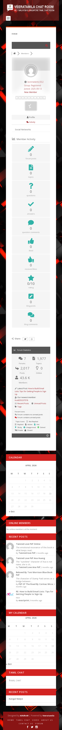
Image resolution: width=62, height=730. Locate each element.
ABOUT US (47, 720)
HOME (11, 720)
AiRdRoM (24, 715)
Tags (19, 406)
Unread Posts (40, 403)
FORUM (39, 723)
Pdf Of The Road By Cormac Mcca (36, 584)
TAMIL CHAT (23, 720)
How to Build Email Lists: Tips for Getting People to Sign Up (30, 391)
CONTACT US (26, 723)
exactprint (24, 600)
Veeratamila (48, 715)
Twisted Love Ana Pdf (29, 567)
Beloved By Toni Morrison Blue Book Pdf (34, 573)
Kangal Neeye (16, 698)
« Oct (12, 511)
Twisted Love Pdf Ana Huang (30, 558)
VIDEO (35, 720)
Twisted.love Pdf (27, 553)
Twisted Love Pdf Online (28, 544)
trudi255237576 (21, 400)
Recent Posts (23, 403)
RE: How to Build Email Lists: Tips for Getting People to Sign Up (34, 592)
